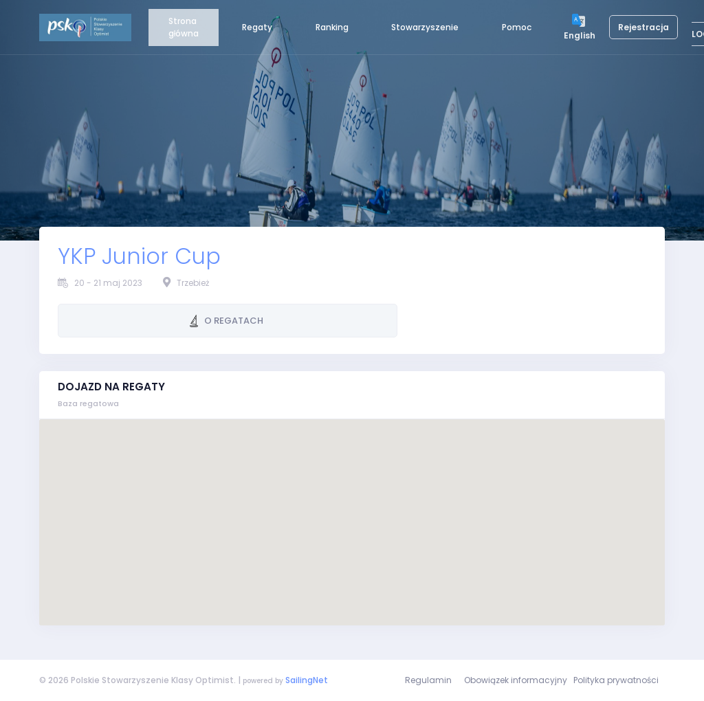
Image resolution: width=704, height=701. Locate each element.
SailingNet (306, 680)
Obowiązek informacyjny (515, 680)
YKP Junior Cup (139, 256)
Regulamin (428, 680)
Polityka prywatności (616, 680)
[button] (352, 509)
